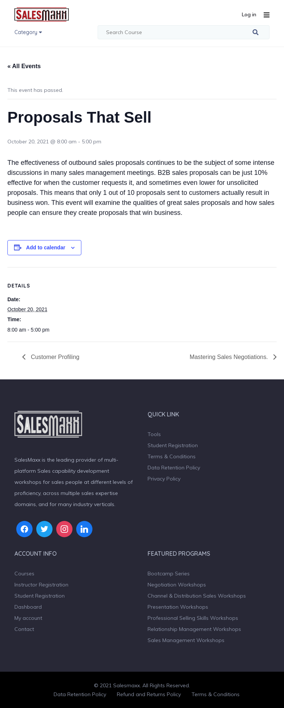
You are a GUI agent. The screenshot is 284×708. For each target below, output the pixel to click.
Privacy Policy (164, 478)
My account (28, 618)
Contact (24, 629)
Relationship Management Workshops (194, 629)
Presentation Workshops (178, 607)
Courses (24, 573)
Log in (249, 14)
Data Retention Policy (174, 467)
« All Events (24, 66)
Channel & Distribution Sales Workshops (197, 595)
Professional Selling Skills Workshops (193, 618)
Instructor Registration (41, 584)
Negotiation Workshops (177, 584)
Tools (154, 434)
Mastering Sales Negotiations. (229, 357)
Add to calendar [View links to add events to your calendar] (45, 247)
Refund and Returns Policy (149, 694)
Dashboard (28, 607)
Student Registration (173, 445)
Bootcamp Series (169, 573)
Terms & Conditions (172, 456)
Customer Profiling (54, 357)
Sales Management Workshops (186, 640)
